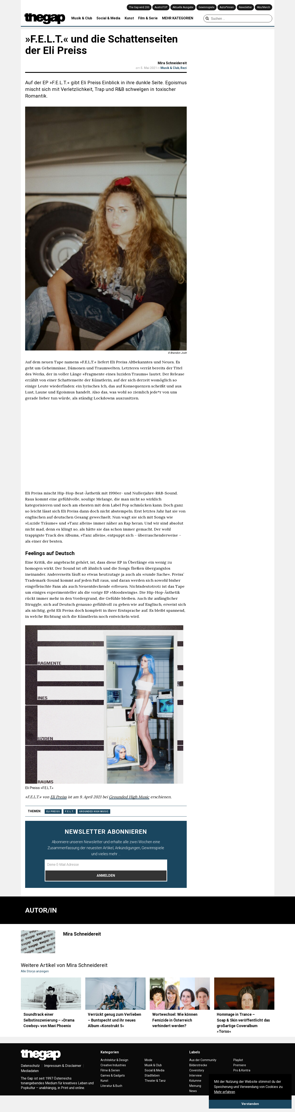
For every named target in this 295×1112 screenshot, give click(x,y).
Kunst (129, 18)
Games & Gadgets (113, 1075)
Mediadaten (30, 1071)
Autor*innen (227, 7)
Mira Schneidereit (172, 63)
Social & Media (108, 18)
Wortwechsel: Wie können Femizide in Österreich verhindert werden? (174, 1020)
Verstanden (250, 1104)
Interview (195, 1075)
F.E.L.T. (69, 811)
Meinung (195, 1086)
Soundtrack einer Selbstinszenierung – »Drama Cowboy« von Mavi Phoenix (48, 1020)
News (193, 1091)
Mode (148, 1060)
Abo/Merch (263, 7)
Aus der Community (202, 1060)
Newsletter (245, 7)
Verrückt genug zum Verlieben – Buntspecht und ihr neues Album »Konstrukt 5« (114, 1020)
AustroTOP (160, 7)
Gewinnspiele (206, 7)
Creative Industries (113, 1065)
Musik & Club (81, 18)
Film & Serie (148, 18)
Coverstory (196, 1070)
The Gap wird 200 (139, 7)
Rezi (183, 68)
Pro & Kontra (241, 1070)
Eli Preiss (58, 796)
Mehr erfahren (224, 1092)
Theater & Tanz (155, 1080)
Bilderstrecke (198, 1065)
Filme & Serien (110, 1070)
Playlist (238, 1060)
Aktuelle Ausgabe (183, 7)
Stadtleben (152, 1075)
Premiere (239, 1065)
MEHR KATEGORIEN (177, 18)
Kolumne (195, 1080)
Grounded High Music (129, 796)
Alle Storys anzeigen (35, 971)
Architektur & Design (114, 1060)
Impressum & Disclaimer (62, 1066)
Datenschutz (30, 1066)
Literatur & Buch (111, 1086)
